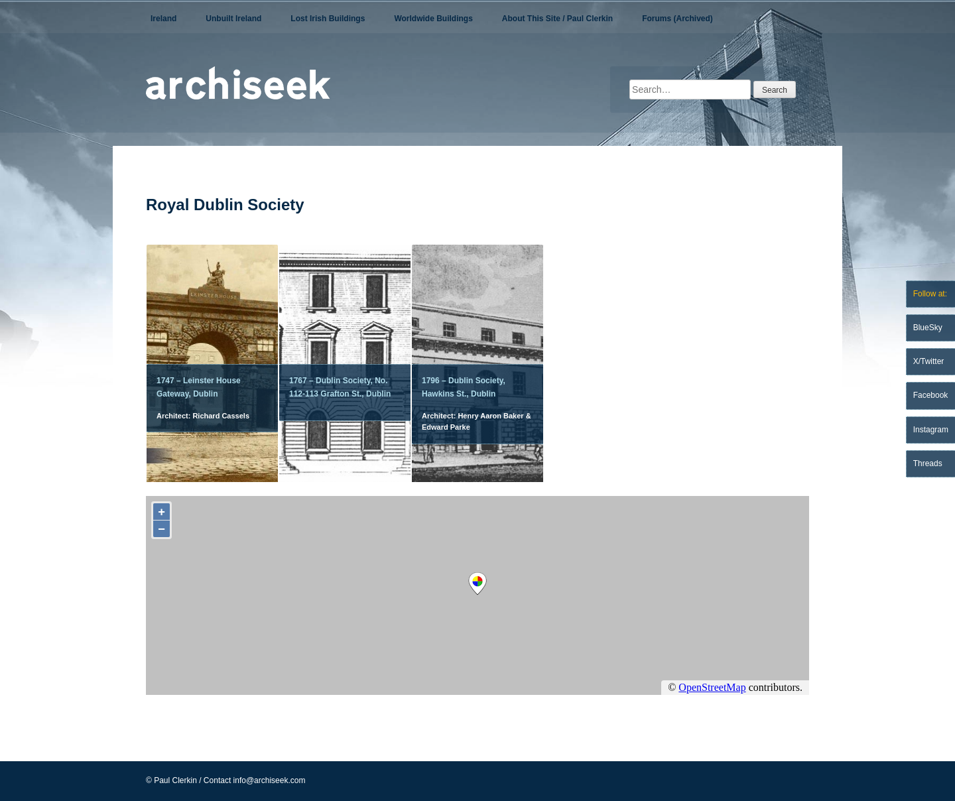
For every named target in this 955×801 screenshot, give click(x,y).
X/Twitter (928, 361)
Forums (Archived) (677, 18)
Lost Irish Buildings (327, 18)
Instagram (930, 429)
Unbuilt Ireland (233, 18)
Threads (927, 463)
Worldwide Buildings (433, 18)
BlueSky (927, 327)
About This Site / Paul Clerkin (557, 18)
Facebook (930, 395)
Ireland (163, 18)
